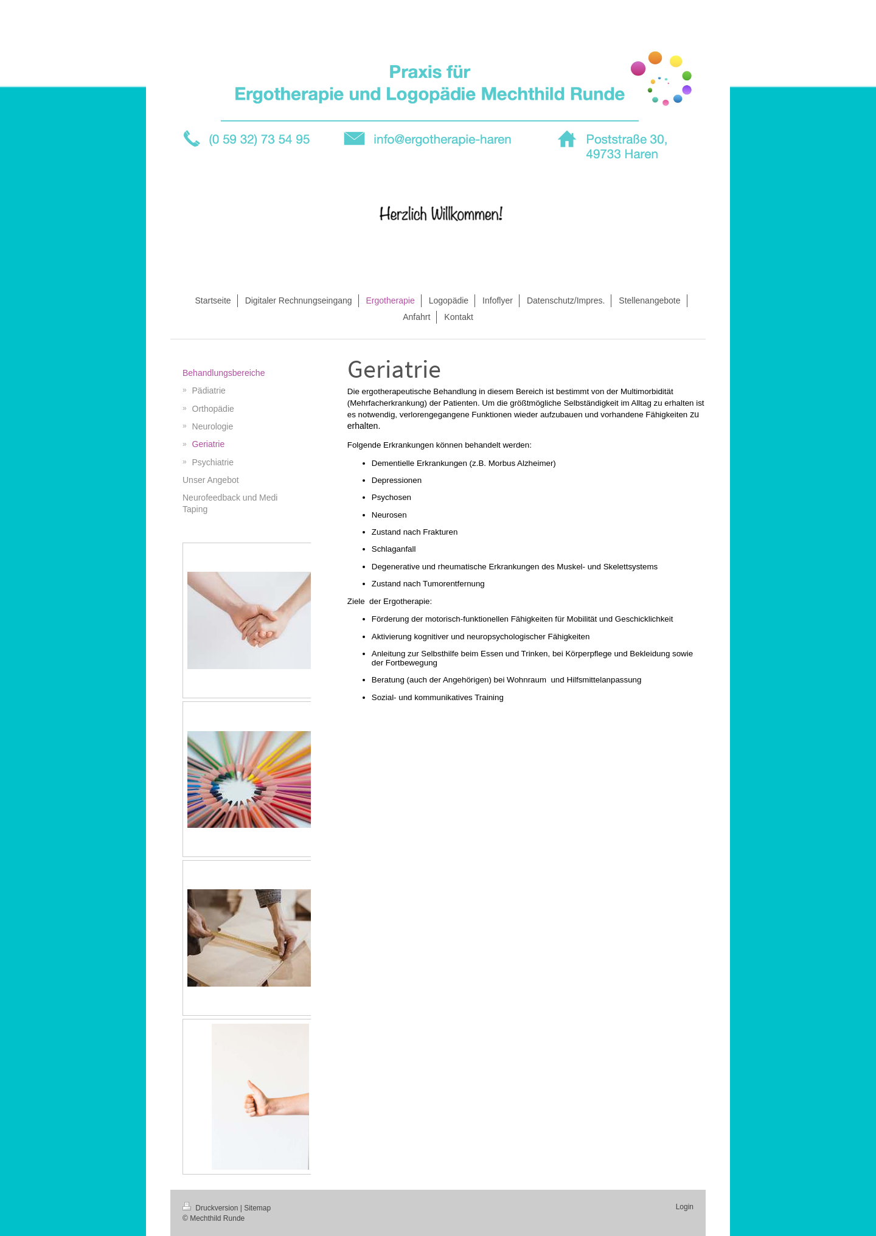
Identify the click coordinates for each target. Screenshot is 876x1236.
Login (684, 1207)
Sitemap (257, 1208)
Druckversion (211, 1208)
